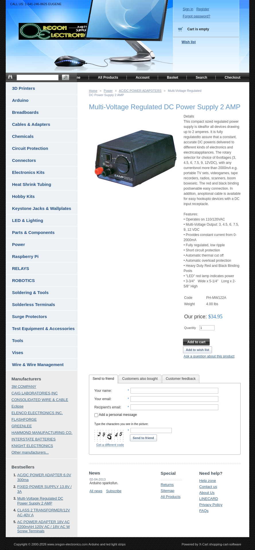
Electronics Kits (28, 172)
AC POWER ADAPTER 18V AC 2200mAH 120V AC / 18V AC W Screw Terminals (43, 526)
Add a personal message (115, 415)
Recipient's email (107, 407)
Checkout (232, 78)
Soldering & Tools (30, 292)
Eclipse (17, 406)
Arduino (20, 100)
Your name (102, 391)
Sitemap (167, 491)
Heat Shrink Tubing (31, 184)
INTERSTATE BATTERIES (33, 439)
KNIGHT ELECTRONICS (32, 446)
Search (201, 78)
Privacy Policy (211, 505)
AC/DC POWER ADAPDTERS (140, 90)
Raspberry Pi (25, 256)
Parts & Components (33, 232)
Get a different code (110, 444)
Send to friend (103, 379)
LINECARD (208, 499)
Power (108, 90)
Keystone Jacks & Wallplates (41, 208)
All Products (170, 497)
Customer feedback (181, 379)
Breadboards (25, 112)
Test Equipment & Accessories (43, 328)
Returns (167, 485)
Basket (172, 78)
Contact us (208, 487)
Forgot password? (196, 16)
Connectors (24, 160)
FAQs (204, 511)
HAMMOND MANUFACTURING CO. (41, 432)
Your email (102, 399)
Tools (17, 340)
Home (93, 90)
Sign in (188, 9)
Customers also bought (139, 379)
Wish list (189, 42)
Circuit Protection (30, 148)
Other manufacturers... (30, 452)
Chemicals (23, 136)
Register (202, 9)
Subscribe (113, 491)
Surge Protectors (29, 316)
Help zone (207, 480)
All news (95, 491)
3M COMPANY (23, 386)
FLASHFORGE (24, 419)
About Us (207, 493)
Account (142, 78)
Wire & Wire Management (38, 364)
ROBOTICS (23, 280)
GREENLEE (21, 426)
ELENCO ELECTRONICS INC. (37, 413)
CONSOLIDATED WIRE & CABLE (39, 400)
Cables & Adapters (31, 124)
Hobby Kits (23, 196)
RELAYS (20, 268)
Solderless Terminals (33, 304)
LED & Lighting (27, 220)
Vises (17, 352)
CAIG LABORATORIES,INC (34, 393)
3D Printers (23, 88)
